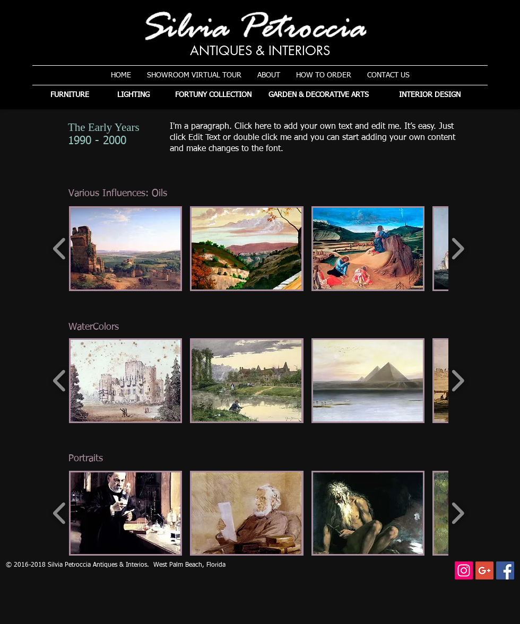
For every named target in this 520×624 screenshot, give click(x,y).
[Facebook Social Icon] (505, 570)
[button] (125, 248)
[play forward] (458, 248)
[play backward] (60, 248)
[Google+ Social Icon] (484, 570)
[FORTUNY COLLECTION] (213, 95)
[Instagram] (464, 570)
